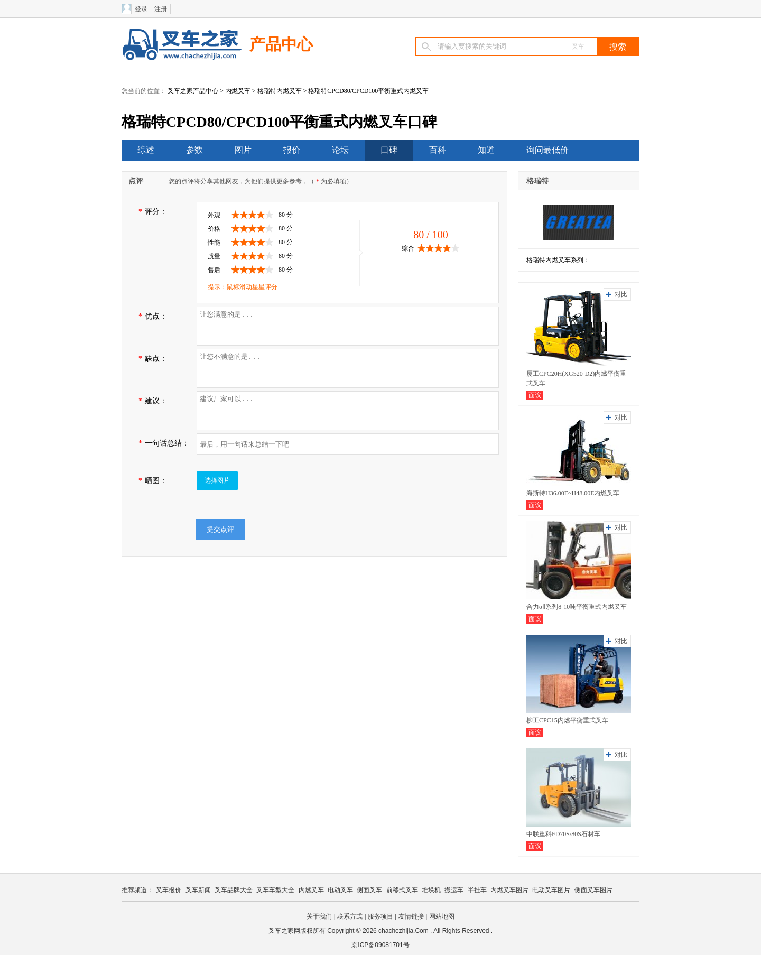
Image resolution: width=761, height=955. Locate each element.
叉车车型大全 (275, 890)
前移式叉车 (402, 890)
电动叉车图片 (551, 890)
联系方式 (350, 916)
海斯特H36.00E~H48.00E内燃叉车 (572, 493)
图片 (243, 149)
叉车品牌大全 (234, 890)
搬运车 (453, 890)
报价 (291, 149)
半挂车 (477, 890)
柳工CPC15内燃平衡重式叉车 (567, 720)
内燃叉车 (237, 91)
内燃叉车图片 (509, 890)
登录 (141, 9)
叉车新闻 (198, 890)
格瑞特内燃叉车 (279, 91)
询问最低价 (547, 149)
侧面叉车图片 (593, 890)
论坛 (340, 149)
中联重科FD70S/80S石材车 (563, 834)
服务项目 (380, 916)
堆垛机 (431, 890)
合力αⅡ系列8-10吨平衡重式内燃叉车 (576, 606)
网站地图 (441, 916)
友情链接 (411, 916)
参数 (194, 149)
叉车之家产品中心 (193, 91)
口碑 (388, 149)
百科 (437, 149)
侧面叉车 (369, 890)
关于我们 (319, 916)
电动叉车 (340, 890)
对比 (621, 294)
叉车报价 (168, 890)
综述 (145, 149)
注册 (160, 9)
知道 (486, 149)
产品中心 (281, 44)
